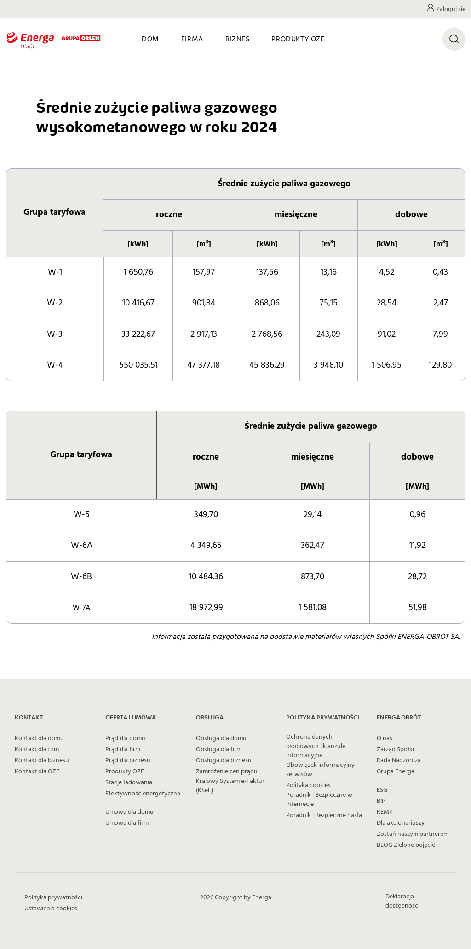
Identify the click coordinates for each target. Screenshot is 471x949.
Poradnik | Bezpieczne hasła (324, 815)
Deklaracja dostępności (402, 901)
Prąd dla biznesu (127, 760)
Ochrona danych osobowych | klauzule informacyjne (315, 746)
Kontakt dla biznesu (42, 760)
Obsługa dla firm (218, 749)
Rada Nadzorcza (399, 760)
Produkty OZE (124, 771)
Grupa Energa (395, 771)
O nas (384, 738)
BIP (381, 800)
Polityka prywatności (53, 897)
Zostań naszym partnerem (412, 834)
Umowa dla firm (127, 823)
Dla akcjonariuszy (401, 823)
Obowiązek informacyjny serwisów (320, 769)
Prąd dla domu (125, 738)
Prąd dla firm (122, 749)
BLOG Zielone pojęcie (406, 845)
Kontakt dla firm (37, 749)
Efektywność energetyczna (142, 793)
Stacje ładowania (128, 782)
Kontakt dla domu (39, 738)
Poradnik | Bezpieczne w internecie (319, 799)
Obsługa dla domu (221, 738)
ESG (382, 789)
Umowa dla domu (129, 812)
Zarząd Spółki (395, 749)
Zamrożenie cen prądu (227, 771)
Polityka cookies (308, 785)
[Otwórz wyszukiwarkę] (453, 39)
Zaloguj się (450, 9)
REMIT (385, 812)
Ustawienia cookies (50, 908)
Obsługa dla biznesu (224, 760)
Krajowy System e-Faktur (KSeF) (230, 785)
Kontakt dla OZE (37, 771)
